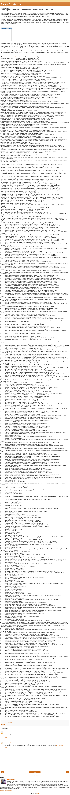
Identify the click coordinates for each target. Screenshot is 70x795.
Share (3, 724)
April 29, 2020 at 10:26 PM (16, 742)
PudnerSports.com (11, 4)
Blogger (38, 793)
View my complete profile (6, 790)
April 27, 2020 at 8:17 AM (16, 732)
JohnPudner (12, 779)
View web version (35, 775)
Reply (5, 737)
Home (35, 772)
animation (6, 742)
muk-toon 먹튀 (59, 745)
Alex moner (7, 732)
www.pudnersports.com (17, 57)
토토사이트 (41, 734)
